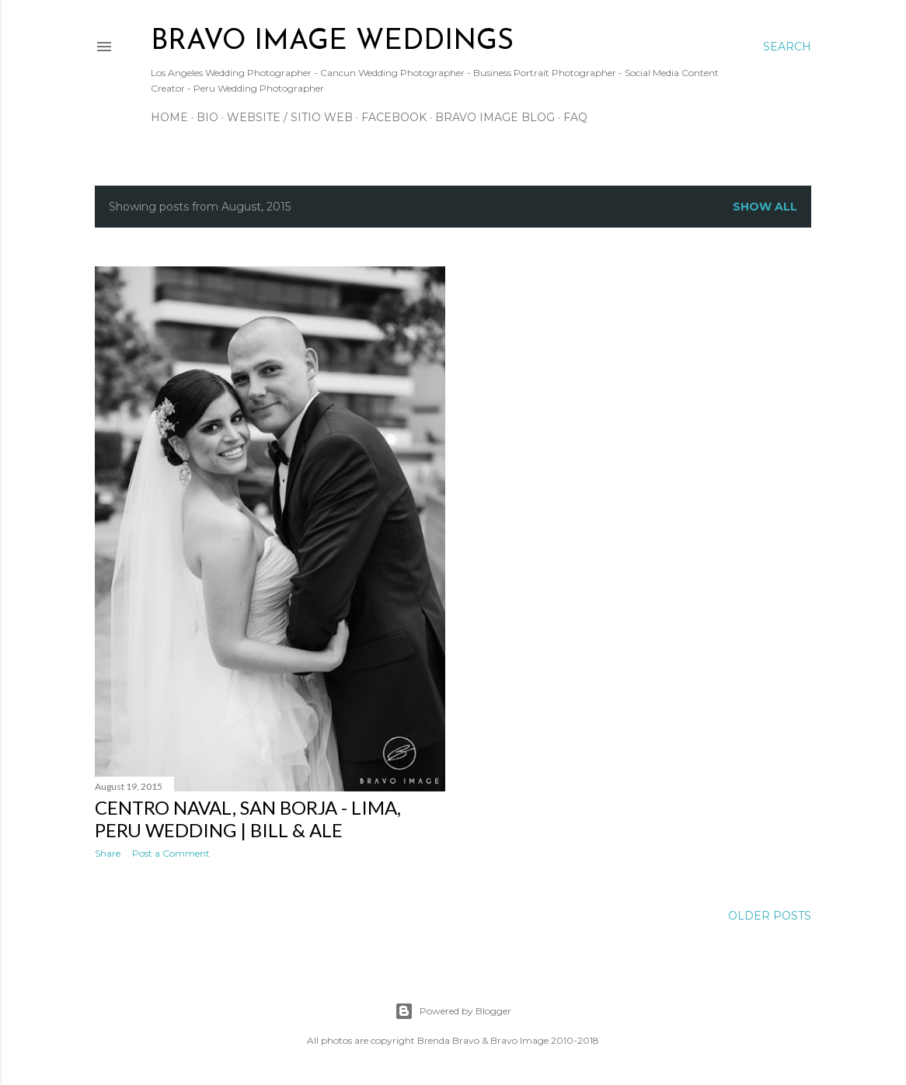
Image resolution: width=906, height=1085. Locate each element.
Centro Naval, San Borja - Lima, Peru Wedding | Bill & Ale (248, 818)
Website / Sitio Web (290, 117)
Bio (207, 117)
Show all (765, 207)
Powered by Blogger (453, 1011)
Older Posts (769, 916)
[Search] (787, 46)
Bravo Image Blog (495, 117)
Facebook (394, 117)
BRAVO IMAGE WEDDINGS (332, 42)
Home (169, 117)
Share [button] (107, 853)
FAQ (575, 117)
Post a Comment (171, 853)
